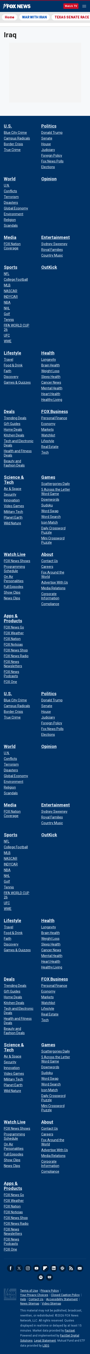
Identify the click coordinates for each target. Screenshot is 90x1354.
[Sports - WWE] (8, 341)
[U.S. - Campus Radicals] (17, 138)
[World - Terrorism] (11, 197)
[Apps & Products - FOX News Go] (14, 627)
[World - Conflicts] (10, 191)
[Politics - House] (46, 144)
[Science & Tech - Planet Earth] (13, 517)
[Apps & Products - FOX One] (10, 682)
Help (23, 1299)
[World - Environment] (13, 214)
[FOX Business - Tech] (45, 452)
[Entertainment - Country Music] (52, 255)
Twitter (19, 1268)
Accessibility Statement (62, 1299)
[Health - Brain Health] (50, 365)
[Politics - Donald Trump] (52, 132)
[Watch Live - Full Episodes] (13, 587)
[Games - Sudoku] (47, 505)
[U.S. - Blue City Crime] (15, 132)
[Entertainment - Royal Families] (52, 250)
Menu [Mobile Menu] (84, 6)
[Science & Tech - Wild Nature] (12, 523)
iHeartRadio (49, 1277)
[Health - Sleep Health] (50, 377)
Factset (70, 1330)
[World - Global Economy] (16, 208)
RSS (71, 1268)
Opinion (49, 178)
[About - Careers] (47, 567)
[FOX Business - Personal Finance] (54, 418)
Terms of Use (29, 1290)
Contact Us (36, 1299)
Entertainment (55, 237)
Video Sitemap (51, 1303)
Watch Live (14, 554)
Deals (9, 411)
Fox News (16, 6)
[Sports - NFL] (6, 274)
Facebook (10, 1268)
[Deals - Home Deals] (13, 429)
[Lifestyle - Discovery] (11, 377)
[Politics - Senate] (46, 138)
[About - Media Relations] (53, 588)
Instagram (27, 1268)
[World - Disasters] (11, 202)
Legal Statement (45, 1340)
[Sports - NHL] (7, 308)
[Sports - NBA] (7, 302)
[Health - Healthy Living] (51, 400)
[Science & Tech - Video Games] (14, 506)
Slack (62, 1268)
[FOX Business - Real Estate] (50, 447)
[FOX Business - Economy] (48, 424)
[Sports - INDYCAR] (11, 297)
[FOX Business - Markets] (47, 429)
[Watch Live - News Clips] (12, 598)
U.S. (8, 126)
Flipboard (45, 1268)
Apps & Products (13, 618)
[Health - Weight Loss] (50, 371)
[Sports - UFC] (7, 335)
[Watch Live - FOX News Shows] (17, 561)
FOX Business (54, 411)
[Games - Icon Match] (49, 522)
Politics (48, 126)
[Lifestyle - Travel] (8, 359)
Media (10, 237)
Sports (10, 267)
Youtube (36, 1268)
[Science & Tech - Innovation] (12, 500)
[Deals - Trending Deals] (15, 418)
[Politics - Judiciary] (48, 150)
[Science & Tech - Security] (10, 494)
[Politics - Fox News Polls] (52, 161)
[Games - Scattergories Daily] (55, 484)
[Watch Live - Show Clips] (12, 592)
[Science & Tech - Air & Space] (12, 489)
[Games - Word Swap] (50, 511)
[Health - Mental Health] (51, 388)
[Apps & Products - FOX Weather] (14, 633)
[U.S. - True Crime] (12, 150)
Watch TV (71, 6)
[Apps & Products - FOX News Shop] (16, 650)
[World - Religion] (10, 220)
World (10, 178)
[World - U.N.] (7, 185)
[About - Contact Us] (49, 561)
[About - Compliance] (50, 604)
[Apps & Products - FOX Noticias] (13, 644)
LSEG (45, 1345)
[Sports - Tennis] (9, 320)
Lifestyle (12, 352)
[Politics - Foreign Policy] (51, 155)
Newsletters (79, 1268)
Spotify (40, 1277)
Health (47, 352)
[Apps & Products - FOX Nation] (12, 639)
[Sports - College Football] (16, 279)
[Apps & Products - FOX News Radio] (16, 656)
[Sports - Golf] (7, 314)
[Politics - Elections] (48, 167)
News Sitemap (29, 1303)
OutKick (49, 267)
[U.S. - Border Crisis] (13, 144)
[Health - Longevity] (48, 359)
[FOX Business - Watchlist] (48, 435)
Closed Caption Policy (65, 1295)
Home (9, 17)
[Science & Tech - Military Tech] (13, 512)
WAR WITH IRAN (34, 17)
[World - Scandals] (11, 225)
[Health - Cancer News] (51, 382)
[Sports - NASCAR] (10, 291)
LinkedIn (53, 1268)
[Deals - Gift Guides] (12, 424)
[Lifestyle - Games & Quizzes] (17, 382)
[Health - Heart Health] (50, 394)
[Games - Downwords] (50, 499)
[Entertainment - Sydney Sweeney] (54, 244)
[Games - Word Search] (51, 517)
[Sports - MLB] (7, 285)
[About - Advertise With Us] (54, 582)
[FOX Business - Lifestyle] (47, 441)
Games (48, 477)
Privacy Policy (50, 1290)
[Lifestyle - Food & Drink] (13, 365)
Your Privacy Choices (34, 1295)
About (47, 554)
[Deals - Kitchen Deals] (14, 435)
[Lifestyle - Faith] (7, 371)
